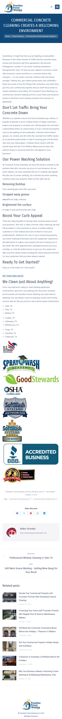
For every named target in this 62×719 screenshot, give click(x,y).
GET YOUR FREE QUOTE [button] (13, 276)
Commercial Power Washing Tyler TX (20, 499)
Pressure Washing (31, 492)
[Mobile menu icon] (57, 7)
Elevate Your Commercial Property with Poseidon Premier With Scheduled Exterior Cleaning (37, 596)
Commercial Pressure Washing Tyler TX (45, 499)
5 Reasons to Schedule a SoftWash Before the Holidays (39, 659)
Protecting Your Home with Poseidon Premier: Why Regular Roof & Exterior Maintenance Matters (39, 614)
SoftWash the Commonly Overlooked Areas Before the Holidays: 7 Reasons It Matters (38, 630)
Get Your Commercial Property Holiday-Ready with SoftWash (38, 644)
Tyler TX (41, 492)
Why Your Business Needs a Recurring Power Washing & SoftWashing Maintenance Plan (38, 673)
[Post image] (9, 597)
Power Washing (19, 492)
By (50, 492)
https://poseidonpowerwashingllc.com (33, 533)
